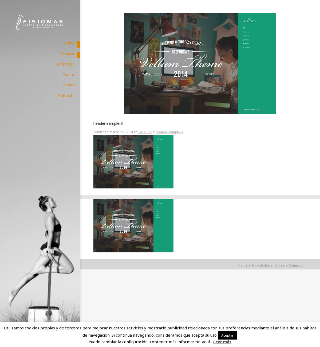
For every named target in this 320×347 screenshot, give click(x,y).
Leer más (222, 341)
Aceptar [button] (227, 335)
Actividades (261, 265)
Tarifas (279, 265)
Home (242, 265)
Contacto (296, 265)
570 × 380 (144, 132)
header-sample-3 (169, 132)
